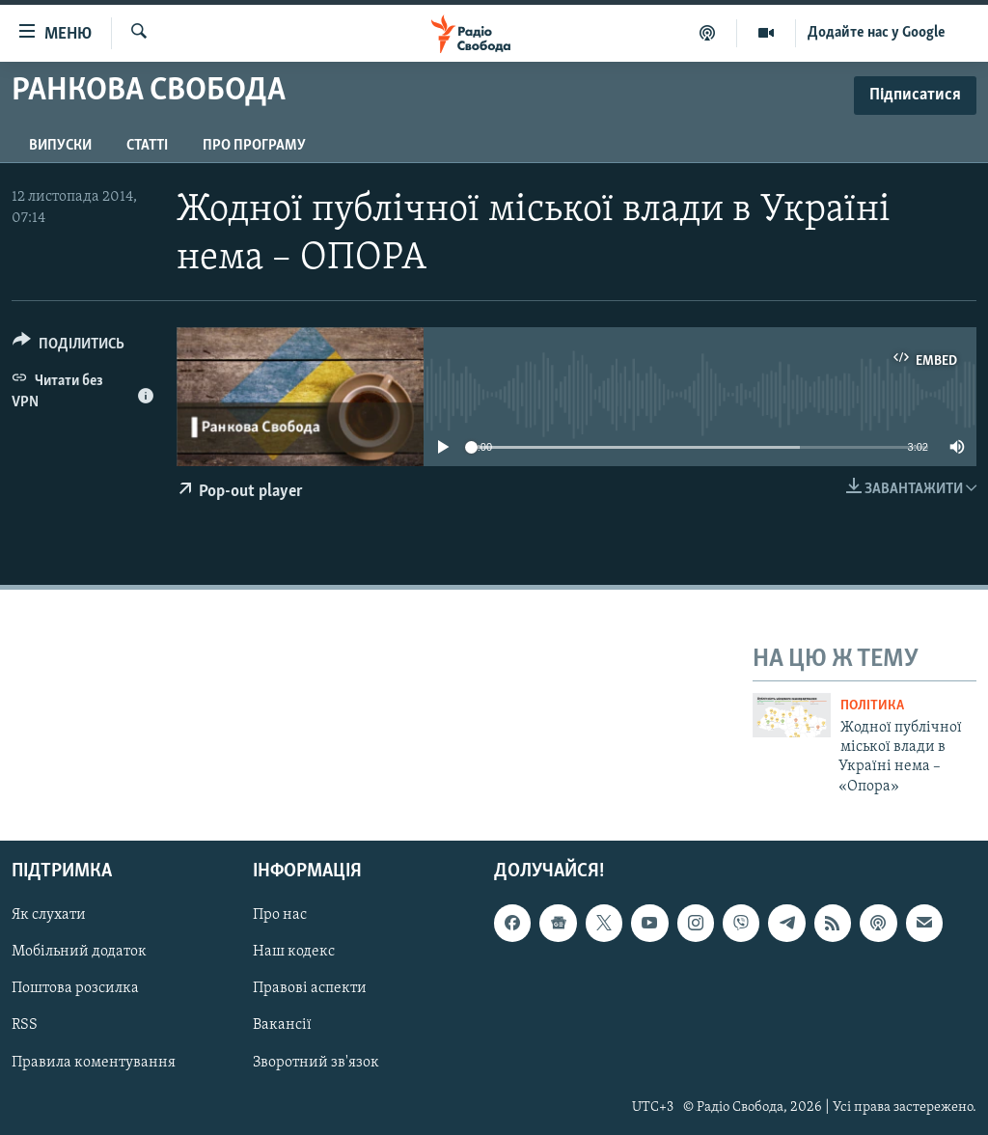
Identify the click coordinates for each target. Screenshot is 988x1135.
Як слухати (49, 915)
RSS (25, 1026)
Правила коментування (94, 1062)
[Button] (68, 347)
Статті (147, 145)
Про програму (254, 145)
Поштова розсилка (75, 989)
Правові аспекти (310, 989)
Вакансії (282, 1026)
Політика (872, 706)
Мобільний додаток (79, 951)
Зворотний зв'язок (316, 1062)
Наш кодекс (294, 951)
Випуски (60, 145)
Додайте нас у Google (877, 33)
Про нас (280, 915)
